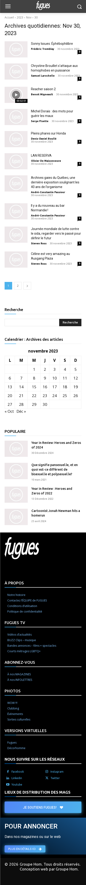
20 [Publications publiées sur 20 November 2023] (10, 395)
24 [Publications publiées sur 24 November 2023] (54, 395)
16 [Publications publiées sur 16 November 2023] (45, 386)
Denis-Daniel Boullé (43, 138)
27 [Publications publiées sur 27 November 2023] (10, 404)
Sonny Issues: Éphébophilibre (52, 43)
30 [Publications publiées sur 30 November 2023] (45, 404)
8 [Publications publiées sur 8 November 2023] (34, 378)
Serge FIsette (39, 121)
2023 (20, 17)
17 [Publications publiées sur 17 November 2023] (54, 386)
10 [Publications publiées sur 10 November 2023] (54, 378)
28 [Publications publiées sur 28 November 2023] (21, 404)
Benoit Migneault (42, 94)
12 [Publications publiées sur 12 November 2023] (75, 378)
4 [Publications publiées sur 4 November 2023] (65, 369)
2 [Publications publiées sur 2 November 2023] (45, 369)
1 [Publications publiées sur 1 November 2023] (34, 369)
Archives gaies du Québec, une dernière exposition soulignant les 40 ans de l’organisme (55, 182)
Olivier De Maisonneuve (46, 160)
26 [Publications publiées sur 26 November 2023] (75, 395)
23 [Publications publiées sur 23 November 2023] (45, 395)
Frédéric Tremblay (42, 49)
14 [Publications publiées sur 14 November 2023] (21, 386)
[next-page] (27, 286)
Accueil (9, 17)
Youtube (16, 784)
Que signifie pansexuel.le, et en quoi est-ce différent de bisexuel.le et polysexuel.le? (54, 469)
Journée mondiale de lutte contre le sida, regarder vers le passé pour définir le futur (56, 233)
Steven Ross (39, 243)
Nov (28, 17)
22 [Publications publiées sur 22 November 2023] (34, 395)
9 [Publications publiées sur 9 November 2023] (45, 378)
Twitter (55, 778)
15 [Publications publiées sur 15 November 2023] (34, 386)
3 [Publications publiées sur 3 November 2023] (54, 369)
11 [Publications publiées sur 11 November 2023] (65, 378)
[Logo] (43, 5)
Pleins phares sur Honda (48, 133)
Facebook (17, 771)
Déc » (21, 411)
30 (36, 17)
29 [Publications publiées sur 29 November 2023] (34, 404)
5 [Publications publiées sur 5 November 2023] (76, 369)
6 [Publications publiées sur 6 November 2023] (10, 378)
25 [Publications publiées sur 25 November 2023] (65, 395)
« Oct (9, 411)
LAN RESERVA (41, 155)
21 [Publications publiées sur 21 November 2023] (21, 395)
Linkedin (16, 778)
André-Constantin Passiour (48, 192)
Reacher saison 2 (43, 89)
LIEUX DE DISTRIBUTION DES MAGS (37, 792)
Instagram (57, 771)
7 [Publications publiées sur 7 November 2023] (21, 378)
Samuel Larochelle (43, 75)
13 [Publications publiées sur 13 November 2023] (10, 386)
